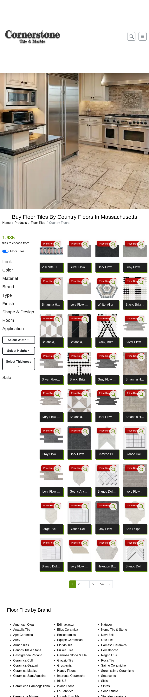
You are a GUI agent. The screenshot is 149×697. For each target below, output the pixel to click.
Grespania (68, 665)
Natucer (110, 624)
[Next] (109, 584)
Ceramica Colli (26, 660)
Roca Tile (111, 660)
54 (102, 584)
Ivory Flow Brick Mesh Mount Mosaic (51, 491)
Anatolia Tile (25, 629)
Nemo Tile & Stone (117, 629)
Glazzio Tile (69, 660)
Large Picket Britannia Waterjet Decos (51, 529)
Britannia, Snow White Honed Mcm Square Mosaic (79, 417)
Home (6, 222)
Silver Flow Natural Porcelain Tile (79, 267)
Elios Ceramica (71, 629)
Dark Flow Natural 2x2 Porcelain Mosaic (79, 454)
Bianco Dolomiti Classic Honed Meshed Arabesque (107, 491)
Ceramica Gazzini (28, 665)
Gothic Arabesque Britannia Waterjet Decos (79, 491)
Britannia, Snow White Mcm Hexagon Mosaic (51, 342)
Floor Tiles (38, 222)
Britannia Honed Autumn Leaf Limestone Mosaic (135, 379)
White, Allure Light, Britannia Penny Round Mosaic (107, 304)
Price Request (51, 243)
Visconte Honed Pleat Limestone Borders (51, 267)
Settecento (112, 675)
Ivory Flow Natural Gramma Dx (79, 566)
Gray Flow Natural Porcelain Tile (135, 267)
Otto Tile (110, 640)
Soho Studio (114, 691)
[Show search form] (131, 36)
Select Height (17, 350)
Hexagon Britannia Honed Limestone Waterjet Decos (107, 566)
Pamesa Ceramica (118, 645)
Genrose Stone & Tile (76, 655)
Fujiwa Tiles (69, 650)
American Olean (28, 624)
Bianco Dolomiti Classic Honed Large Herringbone (135, 566)
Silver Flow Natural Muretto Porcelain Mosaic (135, 342)
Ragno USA (113, 655)
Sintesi (109, 686)
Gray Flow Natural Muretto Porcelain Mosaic (107, 379)
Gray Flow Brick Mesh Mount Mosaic (51, 454)
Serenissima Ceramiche (121, 670)
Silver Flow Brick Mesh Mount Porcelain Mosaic (51, 379)
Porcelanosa (113, 650)
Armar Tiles (25, 645)
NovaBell (111, 634)
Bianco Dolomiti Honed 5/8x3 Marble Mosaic (51, 566)
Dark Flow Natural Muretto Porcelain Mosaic (107, 417)
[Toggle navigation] (143, 36)
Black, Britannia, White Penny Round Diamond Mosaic (107, 342)
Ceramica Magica (29, 670)
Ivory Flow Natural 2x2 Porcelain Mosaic (135, 491)
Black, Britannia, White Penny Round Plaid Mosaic (135, 304)
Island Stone (69, 686)
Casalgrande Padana (31, 655)
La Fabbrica (69, 691)
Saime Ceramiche (117, 665)
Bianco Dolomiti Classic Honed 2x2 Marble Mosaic (79, 529)
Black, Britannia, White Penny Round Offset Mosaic (79, 379)
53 (93, 584)
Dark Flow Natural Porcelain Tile (107, 267)
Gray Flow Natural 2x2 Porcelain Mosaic (107, 529)
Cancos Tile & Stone (31, 650)
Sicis (108, 680)
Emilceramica (70, 634)
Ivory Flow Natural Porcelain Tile (79, 304)
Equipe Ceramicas (73, 640)
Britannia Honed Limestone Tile (51, 304)
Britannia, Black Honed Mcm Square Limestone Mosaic (79, 342)
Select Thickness (18, 361)
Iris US (65, 680)
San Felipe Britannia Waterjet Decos (135, 529)
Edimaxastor (69, 624)
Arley (21, 640)
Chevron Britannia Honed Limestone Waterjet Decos (107, 454)
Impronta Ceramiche (75, 675)
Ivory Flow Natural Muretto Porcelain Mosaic (51, 417)
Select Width (17, 340)
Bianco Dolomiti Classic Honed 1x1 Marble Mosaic (135, 454)
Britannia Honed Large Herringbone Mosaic (135, 417)
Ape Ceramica (27, 634)
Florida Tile (68, 645)
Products (21, 222)
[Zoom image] (57, 245)
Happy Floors (71, 670)
